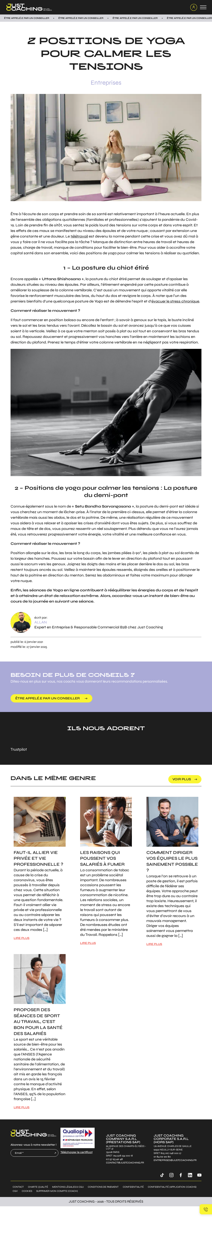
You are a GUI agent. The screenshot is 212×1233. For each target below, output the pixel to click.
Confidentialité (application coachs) (172, 1186)
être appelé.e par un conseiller (47, 698)
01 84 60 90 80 (162, 1156)
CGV (15, 1191)
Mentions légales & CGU (68, 1186)
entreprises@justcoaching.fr (175, 1160)
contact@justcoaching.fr (125, 1162)
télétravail (79, 236)
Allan (40, 622)
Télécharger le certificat (76, 1152)
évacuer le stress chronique (175, 301)
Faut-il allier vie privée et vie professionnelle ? (38, 858)
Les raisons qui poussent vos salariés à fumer (102, 858)
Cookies (27, 1191)
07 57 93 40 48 (114, 1159)
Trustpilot (19, 749)
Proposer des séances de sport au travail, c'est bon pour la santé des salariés (38, 1021)
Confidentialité (133, 1186)
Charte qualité (38, 1186)
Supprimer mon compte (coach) (57, 1191)
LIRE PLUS (21, 938)
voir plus (181, 779)
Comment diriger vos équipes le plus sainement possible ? (172, 861)
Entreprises (106, 82)
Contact (18, 1186)
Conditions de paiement (103, 1186)
